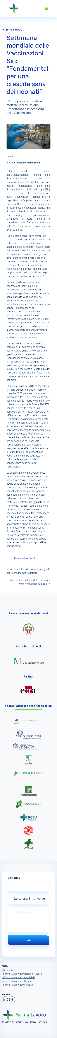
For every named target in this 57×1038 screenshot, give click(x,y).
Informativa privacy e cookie (18, 984)
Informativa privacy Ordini (16, 981)
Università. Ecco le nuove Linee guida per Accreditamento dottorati (28, 571)
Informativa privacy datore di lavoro (22, 973)
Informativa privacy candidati (18, 977)
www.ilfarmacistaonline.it (21, 558)
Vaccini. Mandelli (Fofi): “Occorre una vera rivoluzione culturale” (30, 582)
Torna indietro (14, 29)
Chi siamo (7, 970)
